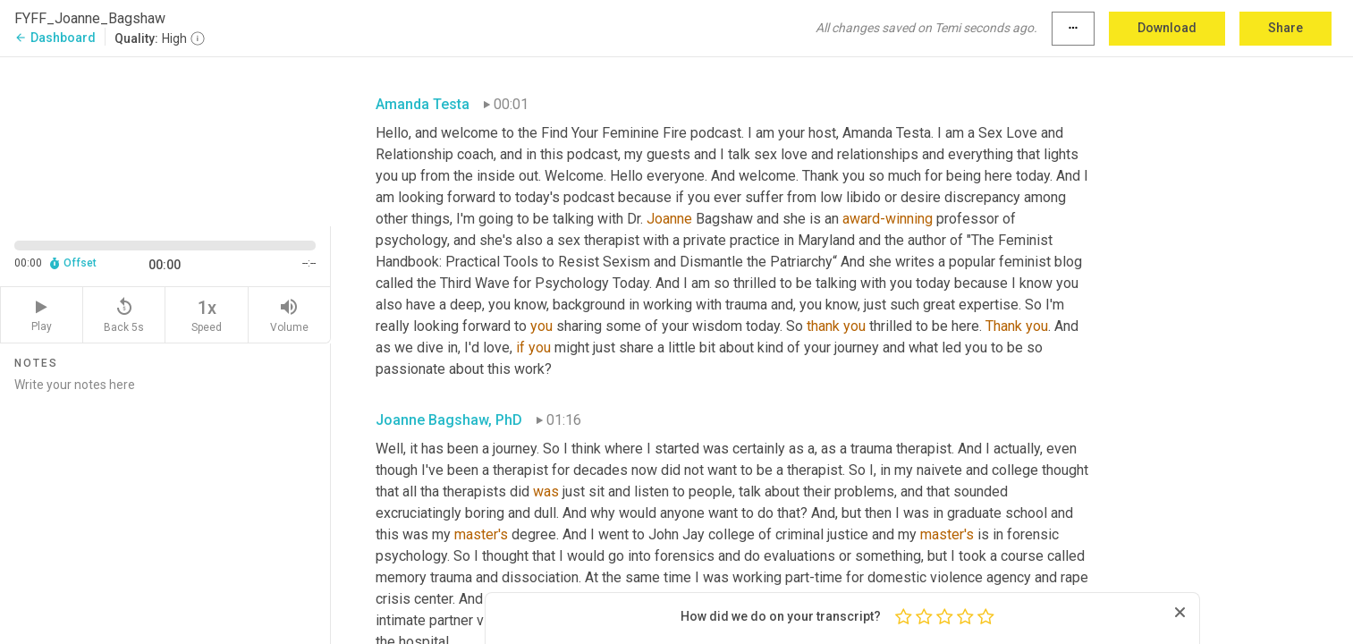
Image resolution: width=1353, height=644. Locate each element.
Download (1167, 28)
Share (1285, 28)
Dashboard (55, 37)
